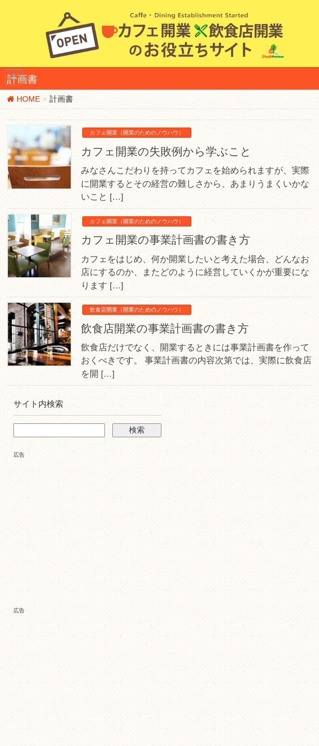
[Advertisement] (91, 524)
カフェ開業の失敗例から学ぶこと (166, 151)
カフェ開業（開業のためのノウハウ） (137, 132)
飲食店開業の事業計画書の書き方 (165, 328)
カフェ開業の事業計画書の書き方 (165, 239)
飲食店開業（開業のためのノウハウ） (137, 309)
